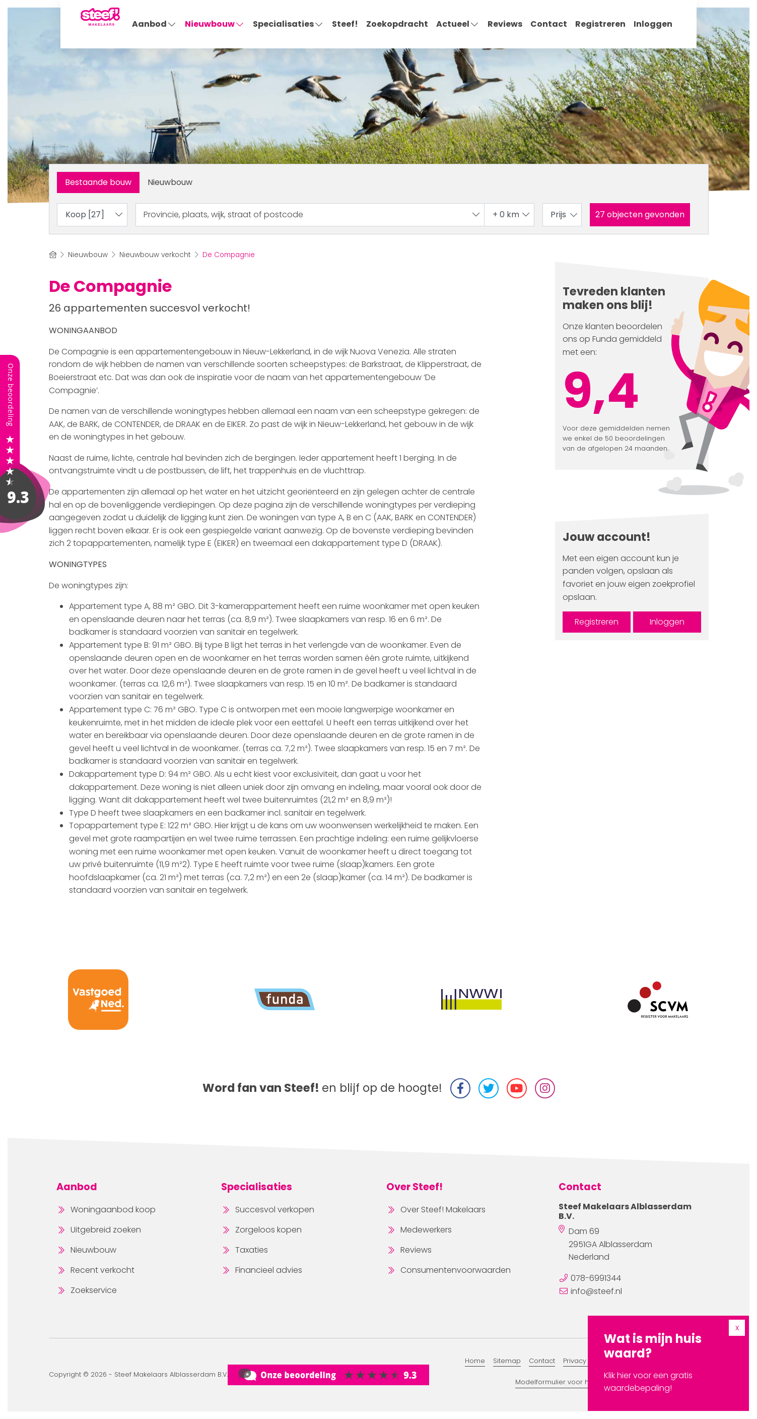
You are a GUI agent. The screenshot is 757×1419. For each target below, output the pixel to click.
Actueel (457, 24)
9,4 (601, 391)
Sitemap (507, 1360)
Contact (548, 24)
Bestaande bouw (98, 182)
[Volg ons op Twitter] (488, 1088)
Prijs (564, 214)
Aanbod (154, 24)
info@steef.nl (596, 1291)
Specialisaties (288, 24)
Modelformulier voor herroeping (568, 1382)
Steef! (345, 24)
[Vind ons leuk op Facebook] (460, 1088)
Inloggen (653, 24)
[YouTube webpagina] (517, 1088)
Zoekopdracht (397, 24)
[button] (640, 214)
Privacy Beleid (586, 1360)
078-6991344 (596, 1278)
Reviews (505, 24)
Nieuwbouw (215, 24)
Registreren (600, 24)
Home (475, 1360)
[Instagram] (545, 1088)
